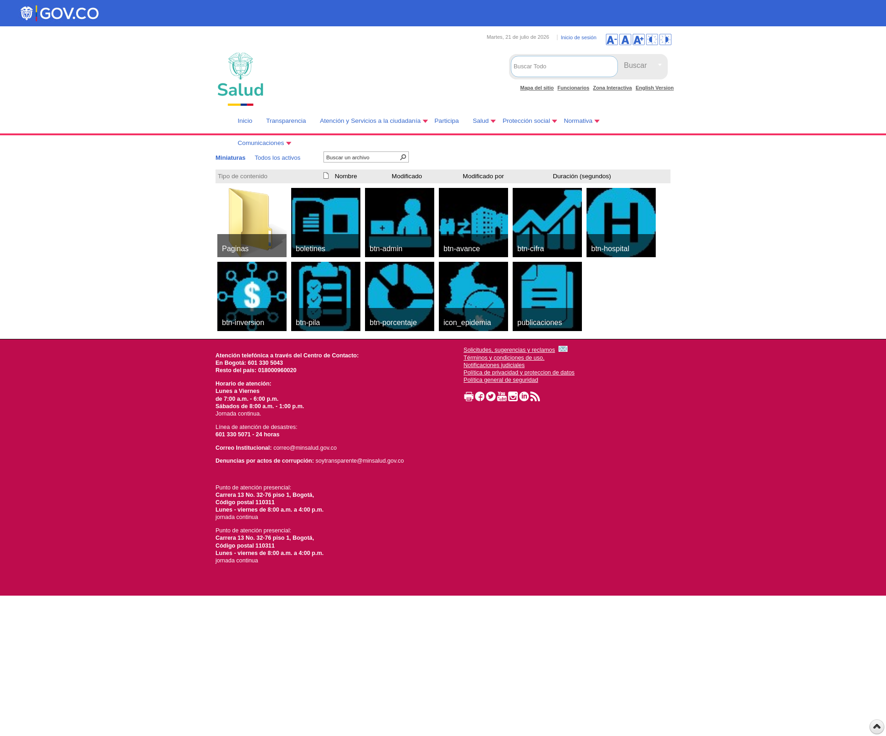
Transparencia (286, 120)
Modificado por (483, 176)
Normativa (578, 120)
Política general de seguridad (501, 380)
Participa (447, 120)
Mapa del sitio (537, 87)
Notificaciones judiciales (494, 365)
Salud (481, 120)
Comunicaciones (261, 142)
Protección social (526, 120)
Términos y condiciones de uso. (504, 358)
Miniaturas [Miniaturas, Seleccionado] (230, 157)
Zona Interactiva (612, 87)
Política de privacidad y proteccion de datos (519, 372)
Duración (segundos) (582, 176)
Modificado (407, 176)
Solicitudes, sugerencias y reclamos (509, 350)
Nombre (346, 176)
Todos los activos (277, 157)
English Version (654, 87)
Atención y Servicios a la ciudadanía (370, 120)
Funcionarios (573, 87)
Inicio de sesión (578, 37)
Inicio (245, 120)
